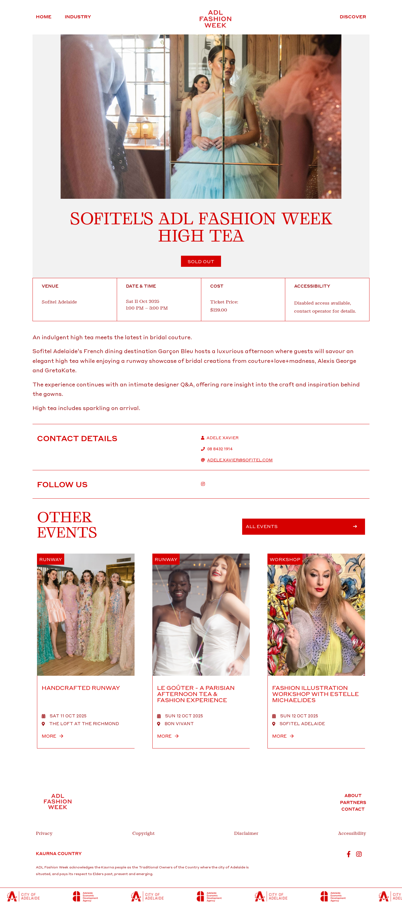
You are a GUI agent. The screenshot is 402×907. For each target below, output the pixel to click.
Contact (353, 809)
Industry (78, 16)
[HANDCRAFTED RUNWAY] (86, 651)
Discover (353, 16)
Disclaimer (246, 833)
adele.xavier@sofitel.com (240, 460)
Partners (353, 802)
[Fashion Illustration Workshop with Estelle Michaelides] (316, 651)
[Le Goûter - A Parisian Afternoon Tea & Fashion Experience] (201, 651)
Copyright (143, 833)
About (353, 795)
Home (43, 16)
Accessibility (352, 833)
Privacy (44, 833)
